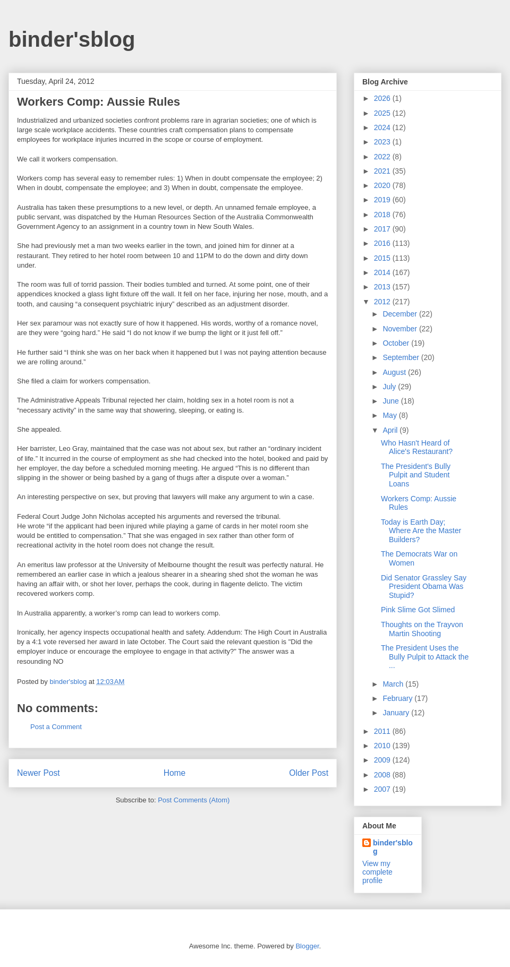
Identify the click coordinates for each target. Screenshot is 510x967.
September (401, 357)
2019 (383, 199)
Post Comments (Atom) (194, 800)
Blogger (307, 946)
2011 (383, 731)
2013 (383, 287)
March (393, 684)
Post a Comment (56, 727)
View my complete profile (377, 872)
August (394, 372)
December (400, 314)
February (398, 698)
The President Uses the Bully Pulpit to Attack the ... (425, 657)
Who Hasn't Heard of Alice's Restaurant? (417, 447)
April (391, 430)
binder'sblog (71, 39)
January (396, 712)
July (390, 386)
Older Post (308, 772)
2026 (383, 98)
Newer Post (38, 772)
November (400, 328)
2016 (383, 243)
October (396, 343)
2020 (383, 185)
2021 (383, 171)
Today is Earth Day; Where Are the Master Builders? (421, 531)
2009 (383, 760)
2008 (383, 775)
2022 (383, 156)
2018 (383, 214)
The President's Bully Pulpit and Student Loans (415, 475)
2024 (383, 127)
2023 (383, 142)
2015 (383, 258)
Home (175, 772)
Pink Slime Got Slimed (418, 609)
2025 (383, 113)
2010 (383, 745)
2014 (383, 272)
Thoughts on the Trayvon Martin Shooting (422, 629)
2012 (383, 301)
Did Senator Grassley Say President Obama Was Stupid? (423, 587)
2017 (383, 229)
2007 (383, 789)
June (391, 401)
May (390, 415)
